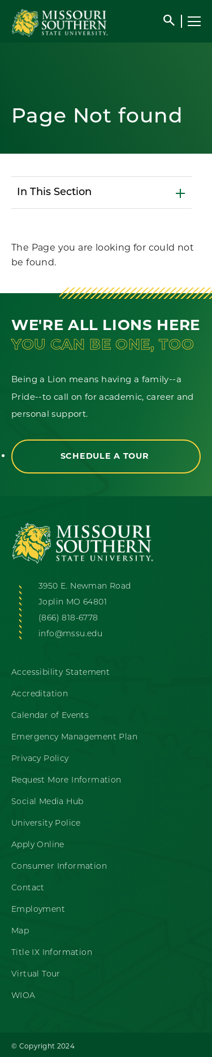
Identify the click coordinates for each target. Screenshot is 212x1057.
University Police (46, 823)
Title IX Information (51, 953)
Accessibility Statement (60, 673)
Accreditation (39, 694)
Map (20, 931)
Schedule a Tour (106, 456)
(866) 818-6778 (68, 618)
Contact (28, 888)
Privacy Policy (40, 759)
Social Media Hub (47, 802)
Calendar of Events (50, 716)
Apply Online (37, 845)
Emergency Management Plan (74, 737)
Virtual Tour (35, 974)
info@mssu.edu (70, 634)
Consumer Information (59, 866)
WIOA (23, 996)
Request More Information (66, 780)
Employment (38, 910)
